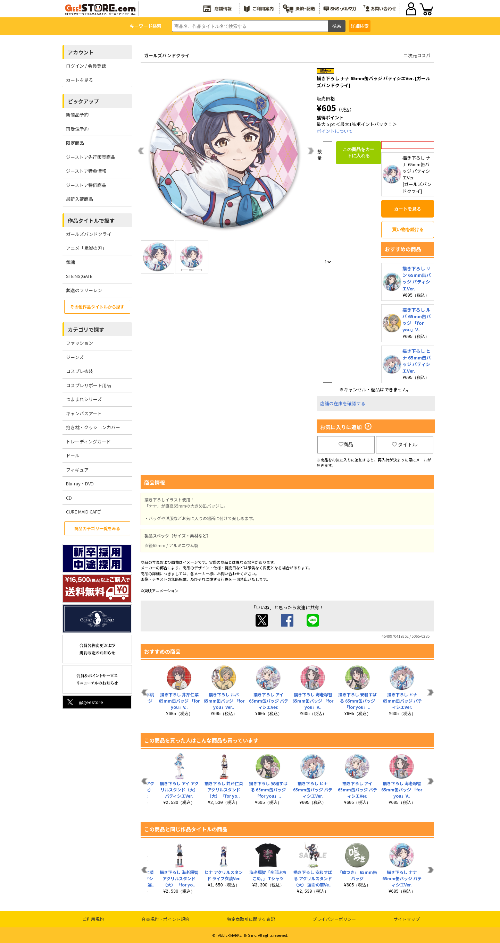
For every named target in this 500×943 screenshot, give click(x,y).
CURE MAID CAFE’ (83, 511)
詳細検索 (360, 26)
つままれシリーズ (84, 399)
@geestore (84, 702)
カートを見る (79, 80)
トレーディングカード (88, 441)
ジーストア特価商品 (86, 185)
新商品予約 (77, 114)
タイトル (405, 444)
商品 (346, 444)
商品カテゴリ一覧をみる (97, 528)
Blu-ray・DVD (80, 483)
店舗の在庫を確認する (342, 403)
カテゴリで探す (86, 329)
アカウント (81, 52)
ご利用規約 (93, 919)
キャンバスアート (84, 413)
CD (69, 497)
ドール (73, 455)
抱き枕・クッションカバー (93, 427)
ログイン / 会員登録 (86, 65)
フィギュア (77, 469)
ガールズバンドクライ (88, 234)
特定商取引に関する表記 (251, 919)
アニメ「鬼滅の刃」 (86, 248)
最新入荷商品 (79, 199)
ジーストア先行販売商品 (90, 157)
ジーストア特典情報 (86, 171)
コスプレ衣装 (79, 371)
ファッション (79, 343)
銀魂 (70, 262)
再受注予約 (77, 129)
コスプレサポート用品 (88, 385)
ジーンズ (75, 357)
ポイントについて (335, 131)
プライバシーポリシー (334, 919)
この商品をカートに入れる (358, 152)
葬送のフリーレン (84, 290)
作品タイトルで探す (91, 220)
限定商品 (75, 142)
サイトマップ (407, 919)
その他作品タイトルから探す (97, 306)
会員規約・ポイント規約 (165, 919)
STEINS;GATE (79, 276)
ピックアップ (83, 101)
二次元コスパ (417, 55)
